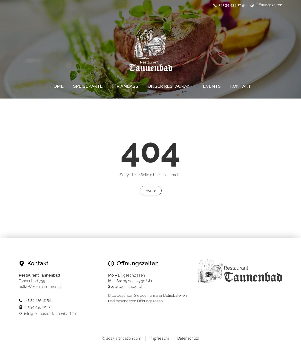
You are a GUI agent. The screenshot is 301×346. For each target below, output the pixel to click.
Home (57, 86)
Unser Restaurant (171, 86)
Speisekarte (88, 86)
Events (212, 86)
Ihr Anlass (125, 86)
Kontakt (240, 86)
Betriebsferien (175, 295)
